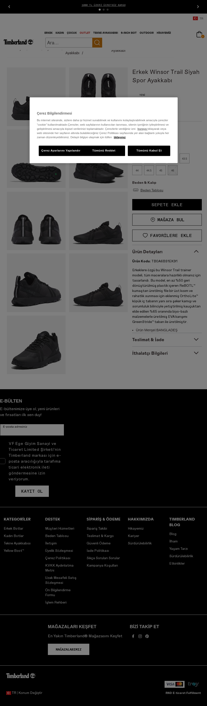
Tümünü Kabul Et (149, 150)
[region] (104, 130)
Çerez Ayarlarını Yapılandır (60, 150)
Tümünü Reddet (103, 150)
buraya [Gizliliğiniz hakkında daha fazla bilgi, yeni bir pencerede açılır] (142, 128)
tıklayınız (120, 137)
